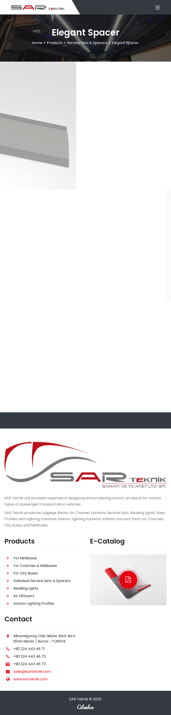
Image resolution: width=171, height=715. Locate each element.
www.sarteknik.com (30, 679)
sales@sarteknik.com (32, 671)
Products (55, 42)
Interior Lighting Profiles (33, 603)
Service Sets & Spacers (87, 42)
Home (37, 42)
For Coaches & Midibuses (35, 565)
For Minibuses (25, 558)
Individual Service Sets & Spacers (42, 580)
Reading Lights (25, 588)
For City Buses (25, 573)
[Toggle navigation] (157, 8)
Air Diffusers (23, 595)
